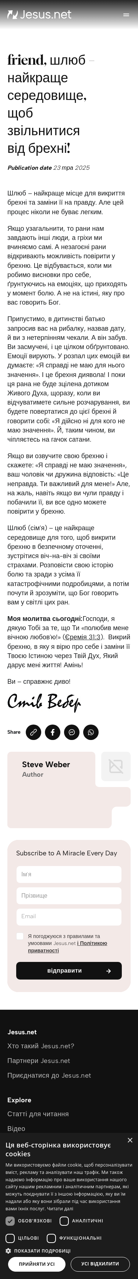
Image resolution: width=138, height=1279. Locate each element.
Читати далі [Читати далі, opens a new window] (60, 1209)
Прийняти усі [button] (37, 1264)
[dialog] (69, 1206)
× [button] (129, 1140)
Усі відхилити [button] (100, 1264)
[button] (69, 1250)
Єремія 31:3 (82, 637)
